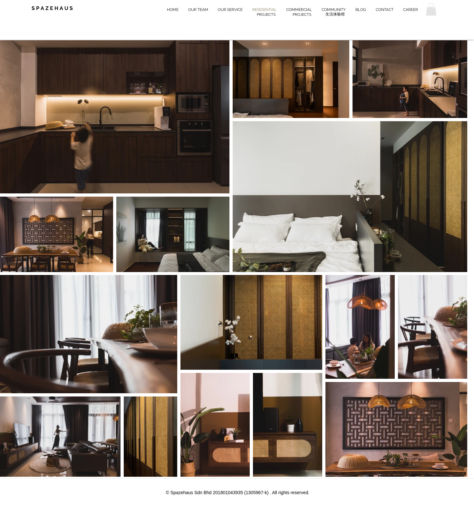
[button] (431, 9)
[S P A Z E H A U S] (57, 9)
